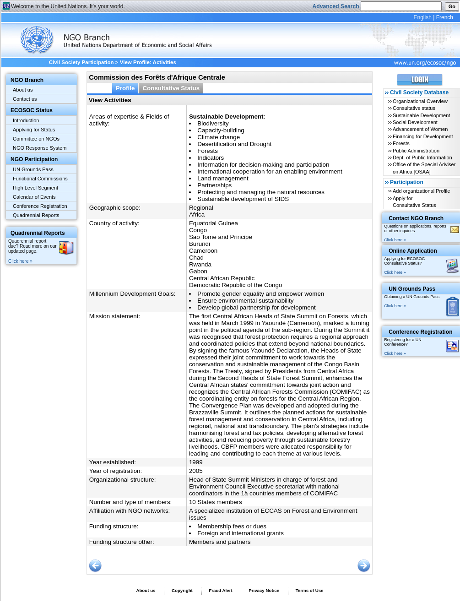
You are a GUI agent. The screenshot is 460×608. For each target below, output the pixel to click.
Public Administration (416, 150)
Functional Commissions (40, 178)
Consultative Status (171, 88)
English (422, 17)
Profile (125, 88)
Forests (401, 143)
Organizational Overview (420, 101)
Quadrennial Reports (36, 215)
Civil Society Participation (81, 62)
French (444, 17)
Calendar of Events (34, 197)
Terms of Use (310, 590)
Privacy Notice (264, 590)
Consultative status (414, 108)
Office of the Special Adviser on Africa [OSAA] (424, 168)
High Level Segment (35, 187)
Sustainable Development (421, 115)
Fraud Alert (220, 590)
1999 (196, 462)
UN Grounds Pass (33, 169)
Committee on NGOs (36, 138)
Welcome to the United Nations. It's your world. (68, 6)
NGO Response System (39, 148)
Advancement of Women (420, 129)
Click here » (20, 261)
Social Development (415, 122)
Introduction (26, 120)
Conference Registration (40, 206)
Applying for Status (34, 129)
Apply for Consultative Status (414, 201)
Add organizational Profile (421, 191)
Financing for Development (423, 136)
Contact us (25, 99)
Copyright (182, 590)
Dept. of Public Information (422, 157)
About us (22, 89)
